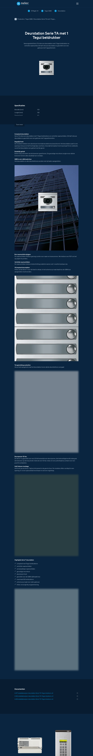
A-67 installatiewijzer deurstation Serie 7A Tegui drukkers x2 (34, 693)
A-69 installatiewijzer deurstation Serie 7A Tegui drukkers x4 (34, 699)
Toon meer (19, 124)
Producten (20, 19)
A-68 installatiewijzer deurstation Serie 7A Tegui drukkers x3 (34, 696)
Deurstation (61, 11)
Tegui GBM (29, 19)
